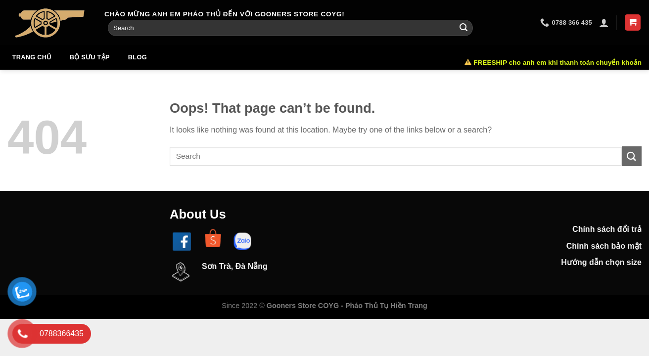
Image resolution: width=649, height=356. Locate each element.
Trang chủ (31, 57)
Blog (137, 57)
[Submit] (463, 28)
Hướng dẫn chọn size (601, 263)
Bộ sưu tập (90, 57)
